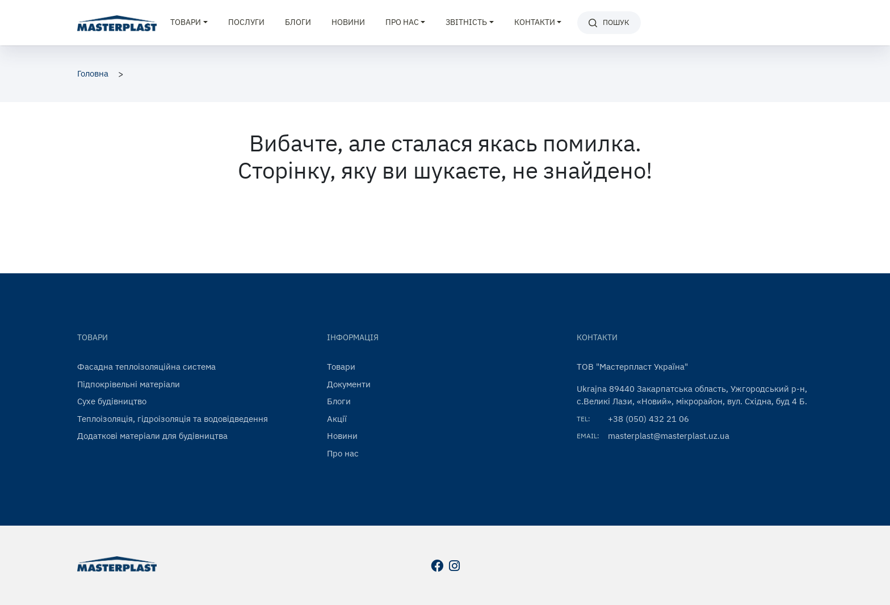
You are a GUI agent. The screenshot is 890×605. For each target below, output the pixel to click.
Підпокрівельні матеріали (128, 384)
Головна (92, 73)
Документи (349, 384)
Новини (348, 22)
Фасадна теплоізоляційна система (146, 366)
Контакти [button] (534, 22)
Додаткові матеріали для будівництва (152, 435)
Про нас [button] (402, 22)
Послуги (246, 22)
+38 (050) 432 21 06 (648, 418)
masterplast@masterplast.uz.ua (668, 435)
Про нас (343, 453)
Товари (341, 366)
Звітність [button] (466, 22)
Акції (337, 418)
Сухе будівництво (111, 401)
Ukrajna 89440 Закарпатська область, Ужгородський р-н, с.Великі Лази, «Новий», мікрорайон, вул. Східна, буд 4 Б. (692, 395)
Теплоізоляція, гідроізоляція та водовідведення (172, 418)
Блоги (298, 22)
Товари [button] (185, 22)
